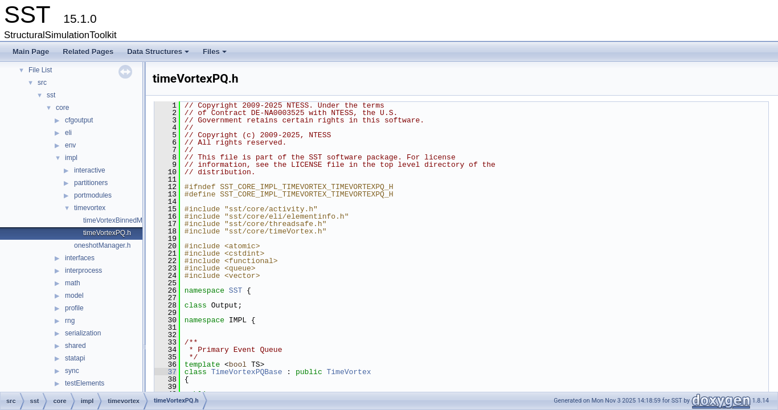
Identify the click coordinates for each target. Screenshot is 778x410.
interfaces (80, 258)
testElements (84, 383)
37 (165, 372)
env (70, 145)
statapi (75, 358)
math (72, 283)
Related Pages (88, 51)
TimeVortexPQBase (246, 372)
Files (215, 54)
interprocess (83, 270)
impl (71, 158)
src (42, 83)
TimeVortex (348, 372)
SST (235, 290)
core (62, 108)
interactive (89, 170)
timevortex (89, 208)
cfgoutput (79, 120)
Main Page (31, 51)
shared (75, 346)
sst (51, 95)
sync (72, 371)
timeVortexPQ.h (107, 233)
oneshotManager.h (102, 245)
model (74, 296)
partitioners (91, 183)
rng (70, 321)
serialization (83, 333)
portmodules (93, 195)
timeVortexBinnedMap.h (119, 220)
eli (68, 133)
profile (74, 308)
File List (40, 70)
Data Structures (159, 54)
